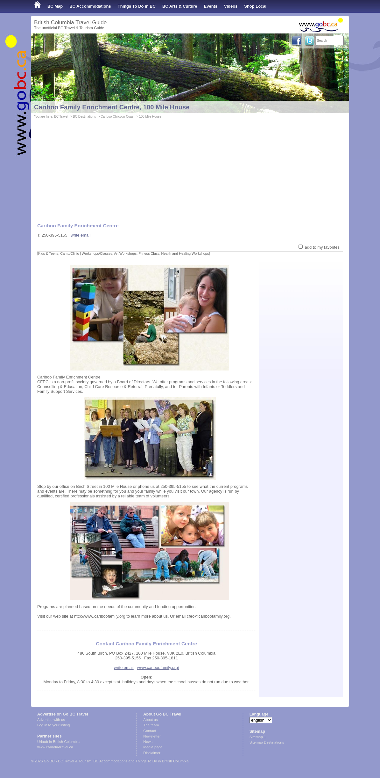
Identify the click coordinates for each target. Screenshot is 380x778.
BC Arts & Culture (179, 6)
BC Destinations (84, 116)
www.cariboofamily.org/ (158, 667)
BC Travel (61, 116)
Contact (149, 731)
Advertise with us (51, 720)
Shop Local (255, 6)
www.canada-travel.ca (55, 747)
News (147, 742)
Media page (152, 747)
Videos (230, 6)
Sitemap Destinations (267, 742)
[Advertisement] (190, 167)
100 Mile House (150, 116)
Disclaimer (151, 753)
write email (80, 235)
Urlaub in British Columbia (58, 742)
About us (150, 720)
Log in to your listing (53, 725)
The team (151, 725)
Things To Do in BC (137, 6)
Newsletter (151, 736)
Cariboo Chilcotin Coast (117, 116)
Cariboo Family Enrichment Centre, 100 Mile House (111, 107)
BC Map (55, 6)
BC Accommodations (90, 6)
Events (210, 6)
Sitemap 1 (258, 737)
